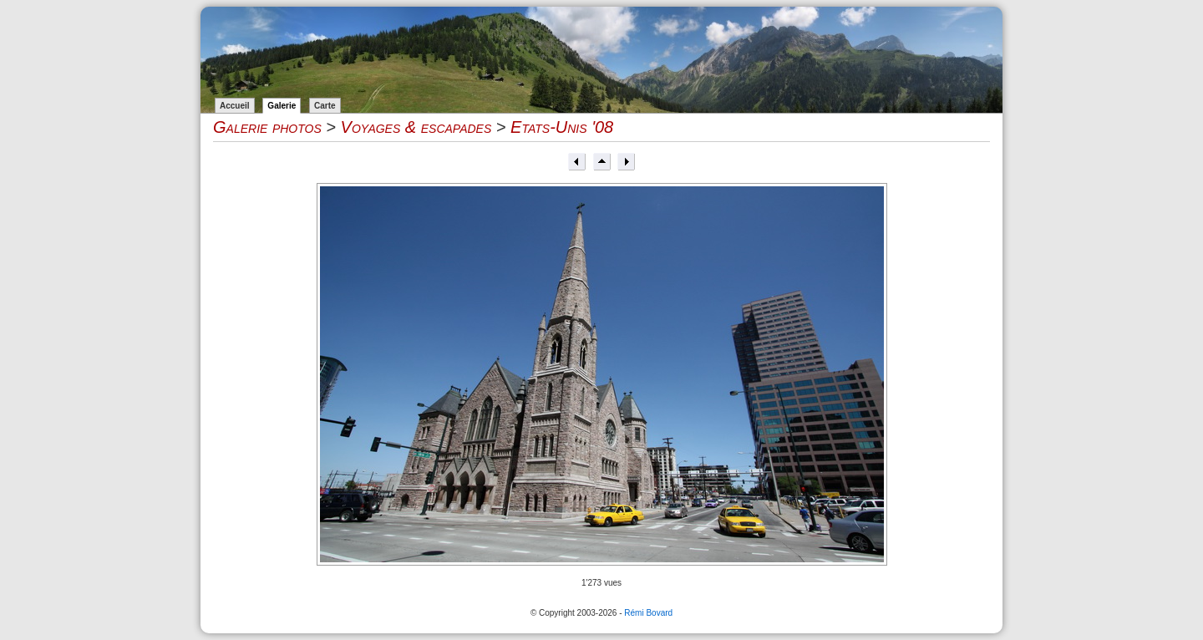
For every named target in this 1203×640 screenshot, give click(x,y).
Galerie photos (267, 127)
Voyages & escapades (416, 127)
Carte (325, 105)
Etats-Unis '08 (561, 127)
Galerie (281, 105)
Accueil (235, 105)
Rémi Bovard (648, 612)
